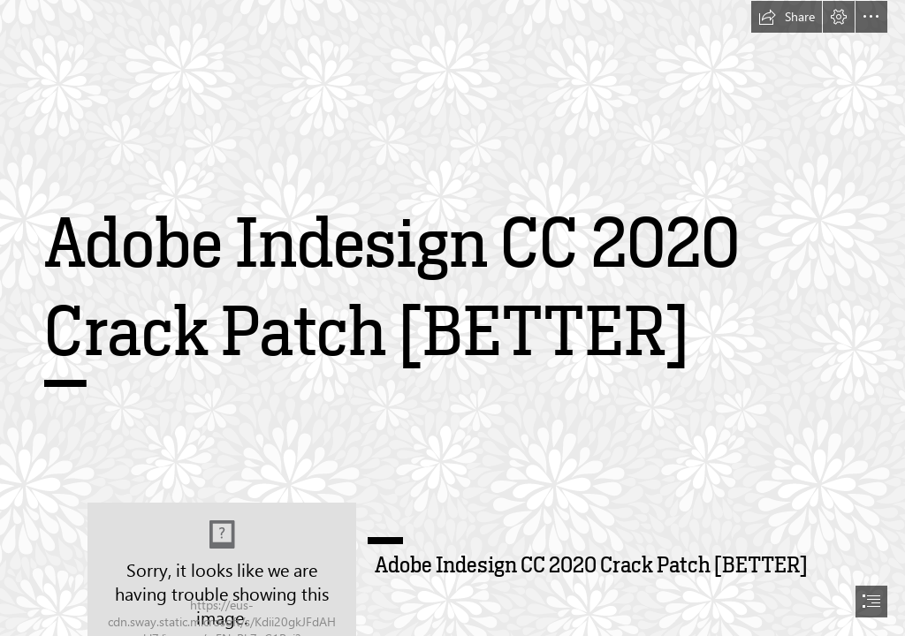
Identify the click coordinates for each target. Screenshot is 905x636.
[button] (786, 17)
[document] (452, 318)
